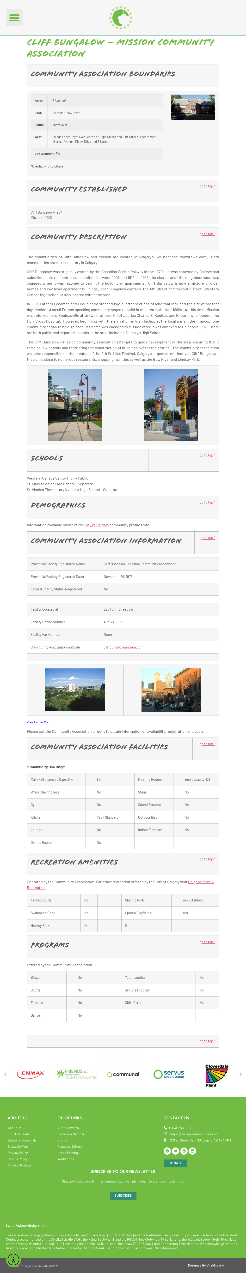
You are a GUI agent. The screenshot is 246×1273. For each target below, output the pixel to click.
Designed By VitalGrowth (206, 1265)
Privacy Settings (19, 1165)
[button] (14, 17)
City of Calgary (97, 524)
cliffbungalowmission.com (123, 647)
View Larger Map (38, 722)
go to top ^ (207, 186)
